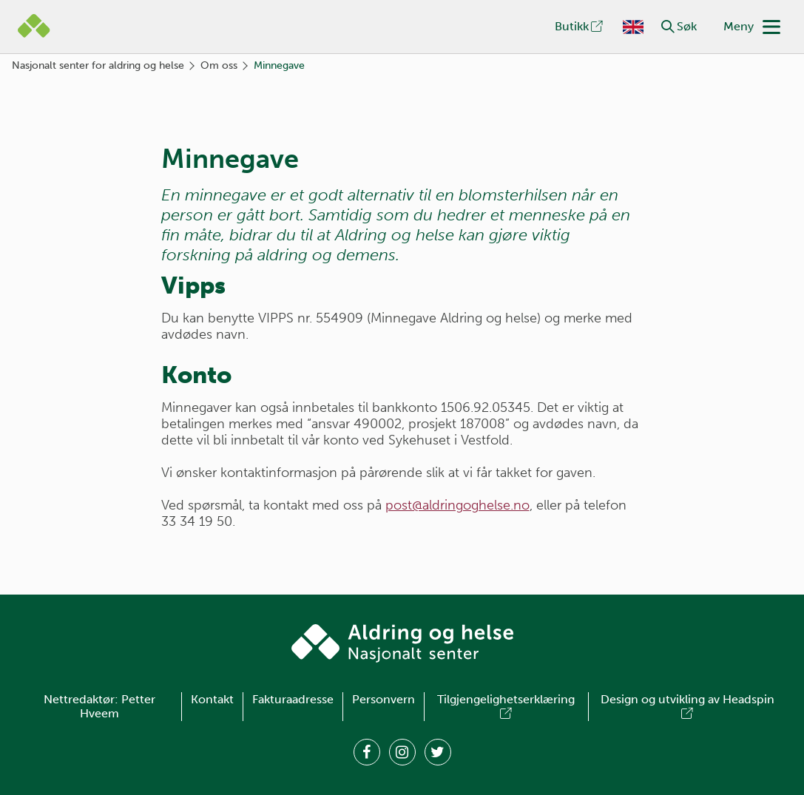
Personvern (383, 699)
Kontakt (212, 699)
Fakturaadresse (293, 699)
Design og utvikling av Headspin (687, 706)
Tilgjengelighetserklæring (506, 706)
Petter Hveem (117, 706)
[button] (668, 26)
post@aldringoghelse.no (457, 505)
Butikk (580, 26)
